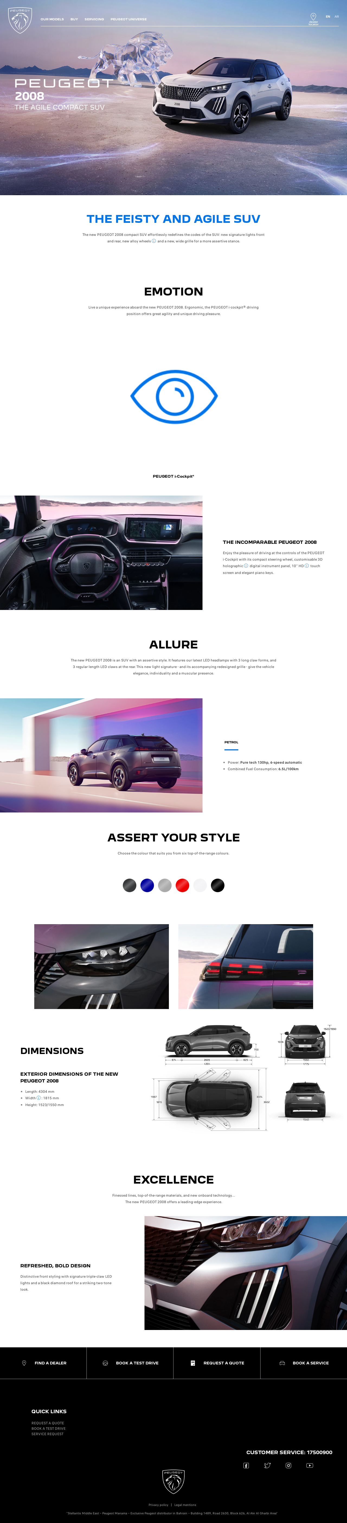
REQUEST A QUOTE (47, 1423)
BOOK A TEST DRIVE (48, 1428)
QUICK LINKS (49, 1411)
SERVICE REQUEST (47, 1434)
